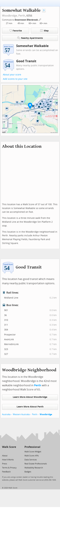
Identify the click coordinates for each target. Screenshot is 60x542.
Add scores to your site (15, 79)
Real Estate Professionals (35, 464)
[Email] (14, 451)
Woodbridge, (10, 15)
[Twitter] (4, 451)
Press (4, 464)
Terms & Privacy (9, 468)
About (4, 456)
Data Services (30, 460)
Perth (21, 15)
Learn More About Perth (30, 406)
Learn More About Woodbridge (30, 397)
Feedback (6, 472)
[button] (30, 105)
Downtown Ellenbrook (26, 20)
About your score (12, 74)
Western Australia (21, 414)
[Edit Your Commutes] (40, 19)
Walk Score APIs (31, 456)
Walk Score (9, 446)
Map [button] (44, 30)
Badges (27, 472)
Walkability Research (33, 468)
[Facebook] (9, 451)
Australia (6, 414)
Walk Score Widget (32, 452)
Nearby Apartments (30, 37)
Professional (32, 446)
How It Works (8, 460)
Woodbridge (46, 414)
